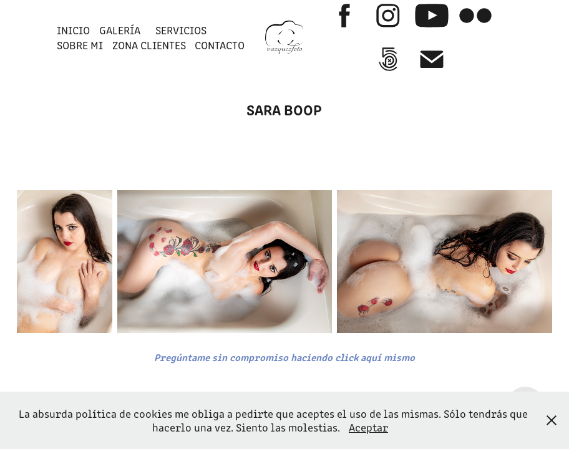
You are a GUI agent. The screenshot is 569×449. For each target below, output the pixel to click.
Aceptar (368, 427)
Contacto (220, 44)
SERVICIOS (181, 29)
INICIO (73, 29)
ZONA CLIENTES (149, 44)
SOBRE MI (80, 44)
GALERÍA (119, 29)
